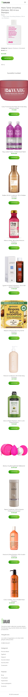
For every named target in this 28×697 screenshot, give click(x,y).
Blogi (2, 675)
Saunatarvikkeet (5, 660)
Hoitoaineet (22, 48)
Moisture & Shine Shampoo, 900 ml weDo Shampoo (14, 555)
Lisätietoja (7, 58)
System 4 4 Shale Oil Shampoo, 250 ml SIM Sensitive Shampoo (14, 286)
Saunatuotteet (5, 662)
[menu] (25, 2)
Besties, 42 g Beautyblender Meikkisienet (14, 466)
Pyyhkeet (3, 654)
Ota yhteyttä (4, 678)
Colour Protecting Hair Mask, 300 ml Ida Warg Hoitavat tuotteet (14, 107)
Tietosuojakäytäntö (6, 683)
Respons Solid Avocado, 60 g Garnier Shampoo (14, 331)
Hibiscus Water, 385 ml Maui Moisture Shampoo (14, 241)
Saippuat (10, 48)
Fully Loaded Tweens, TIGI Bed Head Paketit (14, 152)
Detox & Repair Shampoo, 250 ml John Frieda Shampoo (14, 421)
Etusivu (3, 15)
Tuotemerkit (4, 665)
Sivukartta (3, 686)
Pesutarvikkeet (5, 651)
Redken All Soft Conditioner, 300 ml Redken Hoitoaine (14, 196)
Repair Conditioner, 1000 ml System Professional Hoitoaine (14, 510)
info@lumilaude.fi (5, 643)
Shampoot (15, 48)
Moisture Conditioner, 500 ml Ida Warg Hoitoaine (14, 376)
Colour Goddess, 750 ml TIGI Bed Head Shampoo (14, 600)
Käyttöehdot (4, 680)
